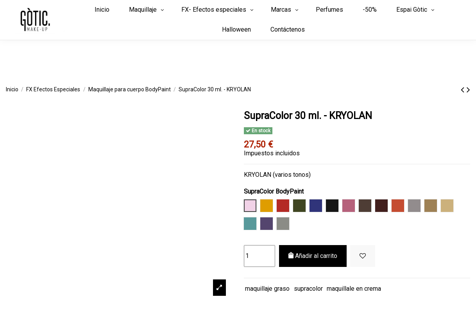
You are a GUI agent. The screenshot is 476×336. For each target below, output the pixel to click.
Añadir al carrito (312, 256)
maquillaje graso (267, 288)
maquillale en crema (354, 288)
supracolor (308, 288)
